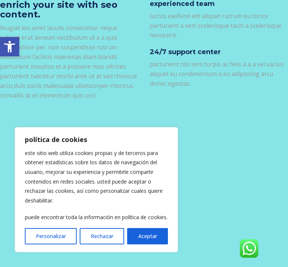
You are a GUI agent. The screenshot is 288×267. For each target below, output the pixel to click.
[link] (9, 46)
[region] (96, 189)
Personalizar (51, 236)
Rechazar (102, 236)
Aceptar (147, 236)
